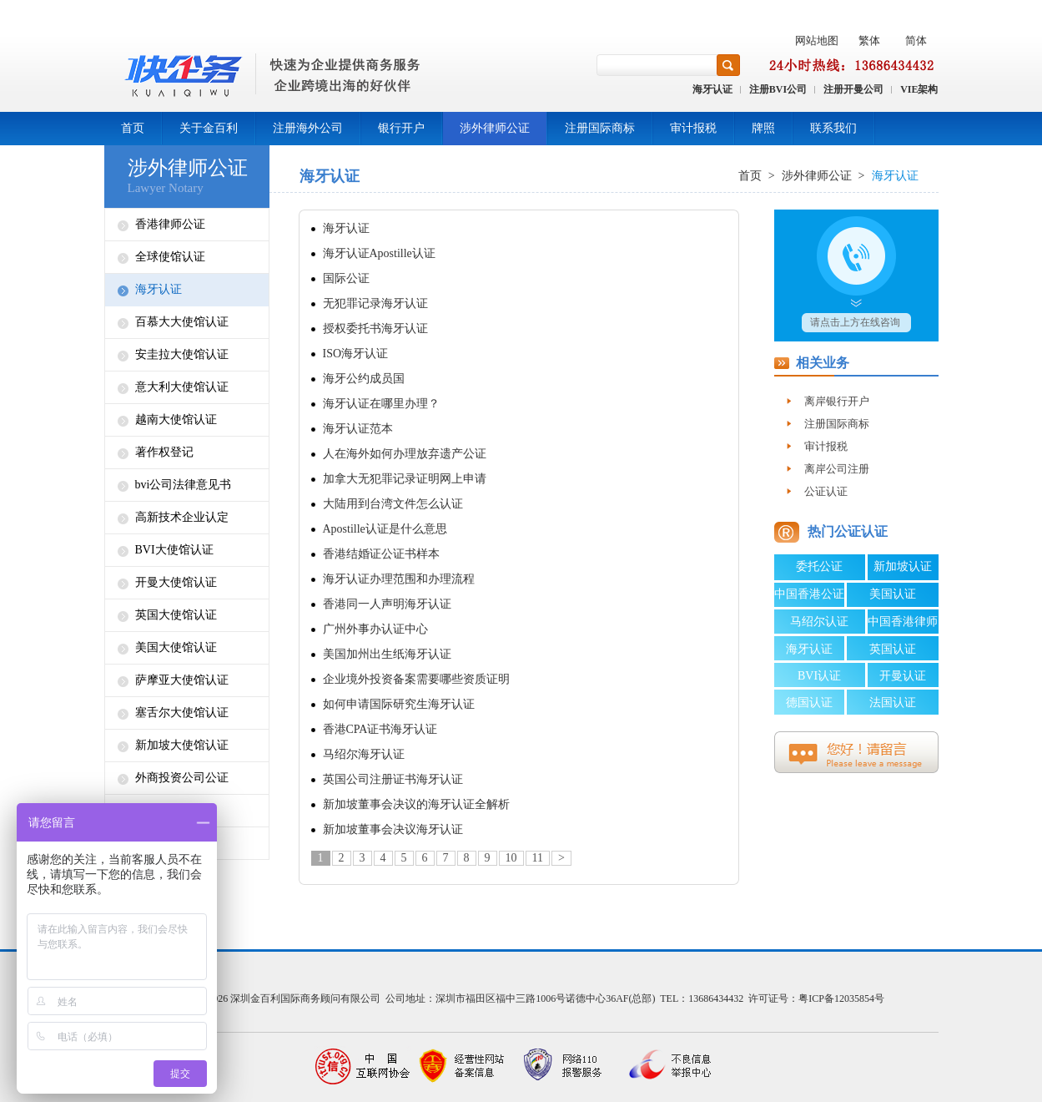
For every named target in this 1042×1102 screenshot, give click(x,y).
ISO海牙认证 (356, 353)
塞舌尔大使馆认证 (182, 712)
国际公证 (346, 278)
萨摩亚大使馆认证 (182, 680)
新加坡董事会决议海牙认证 (393, 829)
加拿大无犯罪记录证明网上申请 (404, 479)
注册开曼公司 (853, 89)
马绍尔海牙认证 (364, 754)
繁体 (869, 40)
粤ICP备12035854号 (841, 998)
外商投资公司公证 (182, 777)
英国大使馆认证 (176, 615)
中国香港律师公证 (903, 624)
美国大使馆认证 (176, 647)
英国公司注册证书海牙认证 (393, 779)
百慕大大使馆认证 (182, 322)
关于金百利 (208, 128)
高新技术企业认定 (182, 517)
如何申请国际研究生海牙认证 (399, 704)
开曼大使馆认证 (176, 582)
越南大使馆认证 (176, 419)
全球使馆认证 (170, 256)
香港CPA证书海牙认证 (380, 729)
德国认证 (809, 702)
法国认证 (892, 702)
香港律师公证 (170, 224)
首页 (132, 128)
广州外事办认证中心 (375, 629)
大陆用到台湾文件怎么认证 (393, 504)
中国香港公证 (809, 594)
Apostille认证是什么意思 (385, 529)
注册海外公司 (308, 128)
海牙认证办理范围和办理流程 (399, 579)
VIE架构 (919, 89)
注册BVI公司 (778, 89)
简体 (916, 40)
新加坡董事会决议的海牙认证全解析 (416, 804)
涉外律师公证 (495, 128)
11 (537, 858)
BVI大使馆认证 (174, 549)
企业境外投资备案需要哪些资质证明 (416, 679)
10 (511, 858)
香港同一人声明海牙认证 (387, 604)
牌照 (763, 128)
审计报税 (693, 128)
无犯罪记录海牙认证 (375, 303)
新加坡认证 (902, 566)
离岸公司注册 (836, 469)
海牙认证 (712, 89)
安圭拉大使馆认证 (182, 354)
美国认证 (892, 594)
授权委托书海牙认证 (375, 328)
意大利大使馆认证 (182, 387)
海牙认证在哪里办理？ (381, 403)
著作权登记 (164, 452)
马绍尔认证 (819, 621)
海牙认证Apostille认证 (379, 253)
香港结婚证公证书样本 (381, 554)
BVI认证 (819, 676)
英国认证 (892, 649)
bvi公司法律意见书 (183, 484)
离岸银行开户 (836, 401)
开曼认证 (902, 676)
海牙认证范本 (358, 428)
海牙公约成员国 (364, 378)
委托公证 (819, 566)
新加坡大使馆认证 (182, 745)
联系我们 (833, 128)
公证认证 (826, 491)
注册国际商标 (600, 128)
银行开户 (401, 128)
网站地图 (816, 40)
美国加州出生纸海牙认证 (387, 654)
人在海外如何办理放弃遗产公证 (404, 453)
